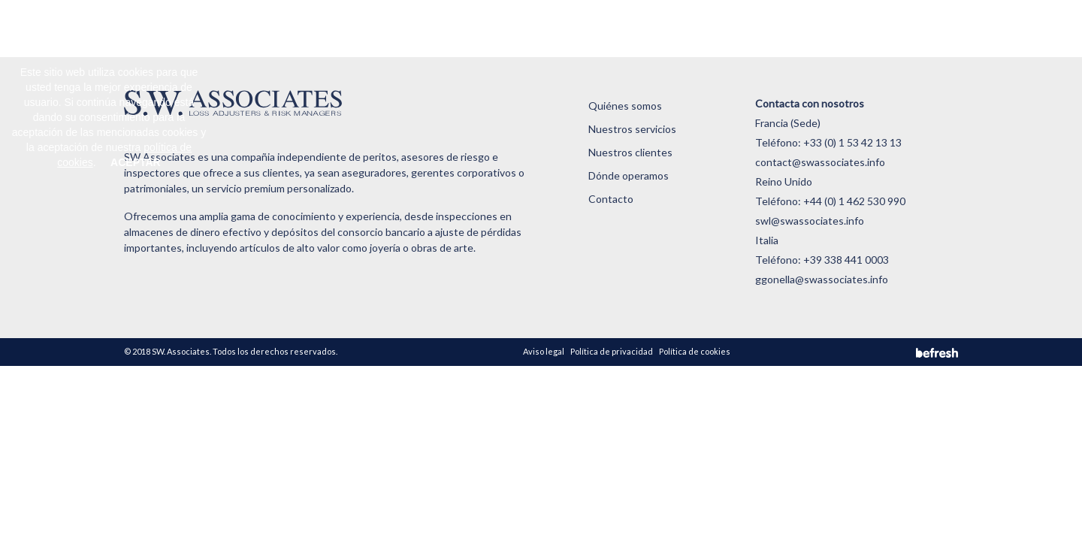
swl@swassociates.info (809, 220)
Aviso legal (543, 351)
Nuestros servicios (460, 25)
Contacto (730, 25)
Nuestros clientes (558, 25)
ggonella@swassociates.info (821, 279)
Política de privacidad (611, 351)
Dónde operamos (653, 25)
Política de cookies (694, 351)
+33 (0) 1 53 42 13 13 (852, 142)
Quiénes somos (365, 25)
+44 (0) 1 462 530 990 (854, 201)
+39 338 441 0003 (846, 259)
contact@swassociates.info (820, 162)
